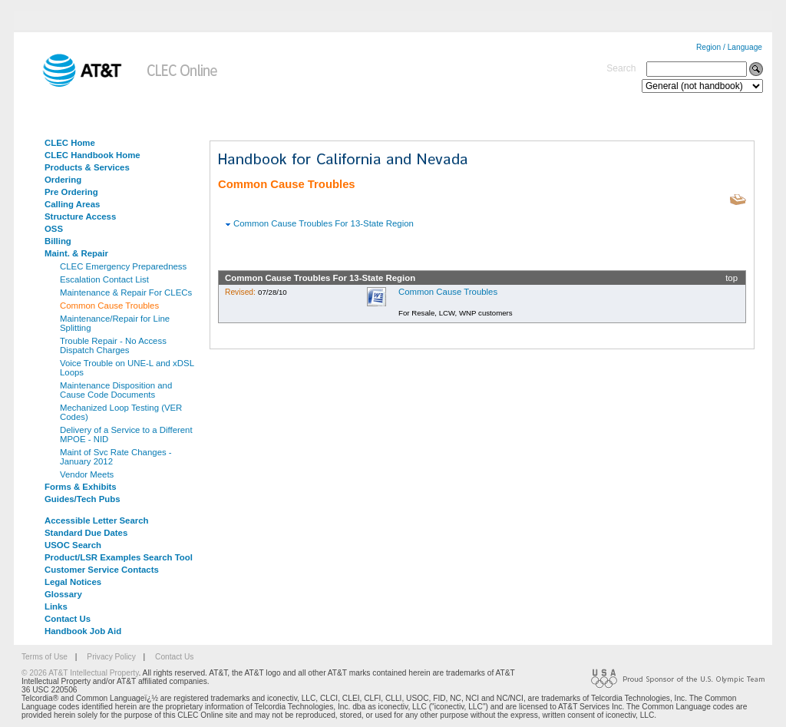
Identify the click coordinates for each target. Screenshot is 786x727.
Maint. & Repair (76, 253)
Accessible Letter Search (97, 520)
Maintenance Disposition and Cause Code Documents (116, 390)
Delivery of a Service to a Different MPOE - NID (126, 434)
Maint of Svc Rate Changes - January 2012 (116, 457)
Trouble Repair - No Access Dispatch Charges (113, 345)
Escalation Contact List (104, 279)
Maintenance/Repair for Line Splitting (115, 323)
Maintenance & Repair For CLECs (126, 292)
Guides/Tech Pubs (83, 499)
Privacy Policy (111, 657)
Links (56, 606)
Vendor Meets (87, 474)
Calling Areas (72, 204)
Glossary (63, 594)
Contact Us (68, 618)
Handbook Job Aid (83, 631)
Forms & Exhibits (81, 486)
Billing (58, 241)
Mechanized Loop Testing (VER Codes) (121, 412)
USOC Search (73, 545)
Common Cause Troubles (109, 305)
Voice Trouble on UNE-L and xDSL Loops (127, 368)
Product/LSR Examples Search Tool (119, 557)
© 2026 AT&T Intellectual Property (79, 673)
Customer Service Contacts (102, 569)
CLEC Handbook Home (92, 155)
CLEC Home (70, 142)
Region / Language (729, 47)
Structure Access (80, 216)
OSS (54, 228)
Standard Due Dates (86, 532)
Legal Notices (73, 582)
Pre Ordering (71, 192)
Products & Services (87, 167)
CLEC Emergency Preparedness (123, 266)
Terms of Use (44, 657)
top (731, 278)
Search (621, 68)
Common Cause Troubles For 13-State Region (323, 223)
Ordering (63, 179)
